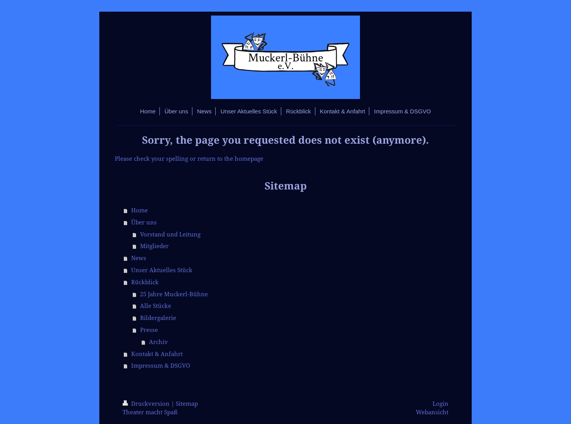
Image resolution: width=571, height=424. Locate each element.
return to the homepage (230, 159)
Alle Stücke (155, 306)
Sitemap (187, 404)
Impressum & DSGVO (160, 365)
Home (139, 210)
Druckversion (147, 404)
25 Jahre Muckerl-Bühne (174, 294)
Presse (149, 330)
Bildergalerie (158, 318)
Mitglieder (154, 246)
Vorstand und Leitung (170, 234)
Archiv (158, 342)
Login (440, 404)
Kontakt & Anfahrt (157, 354)
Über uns (144, 222)
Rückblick (145, 282)
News (138, 258)
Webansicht (432, 412)
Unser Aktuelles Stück (161, 270)
